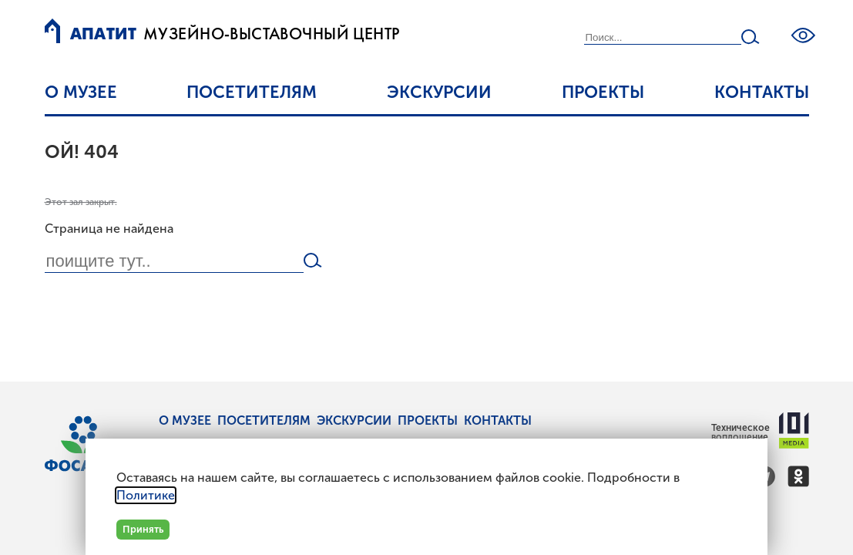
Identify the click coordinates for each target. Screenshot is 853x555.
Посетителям (251, 92)
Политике (145, 495)
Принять (143, 529)
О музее (81, 92)
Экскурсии (439, 92)
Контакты (761, 92)
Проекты (603, 92)
